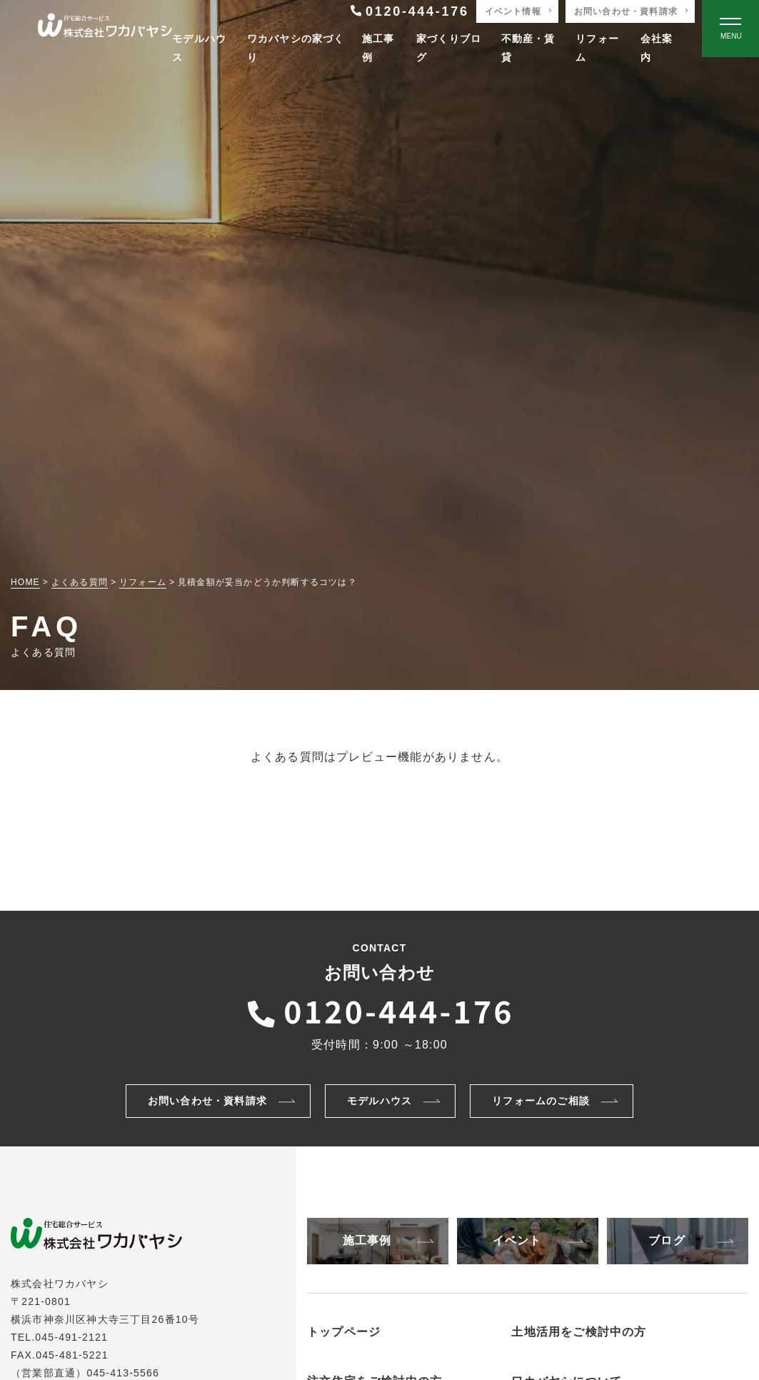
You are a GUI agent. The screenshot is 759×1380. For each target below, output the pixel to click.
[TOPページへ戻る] (105, 29)
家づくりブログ (448, 47)
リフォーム (597, 47)
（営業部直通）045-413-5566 (85, 1373)
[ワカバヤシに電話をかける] (380, 1010)
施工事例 (378, 47)
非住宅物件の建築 (577, 1354)
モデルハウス (199, 47)
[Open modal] (730, 28)
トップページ (344, 1332)
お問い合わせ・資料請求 (626, 11)
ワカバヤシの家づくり (296, 47)
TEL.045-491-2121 (59, 1337)
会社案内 (656, 47)
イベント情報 (513, 11)
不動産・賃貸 (528, 47)
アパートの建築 (571, 1370)
